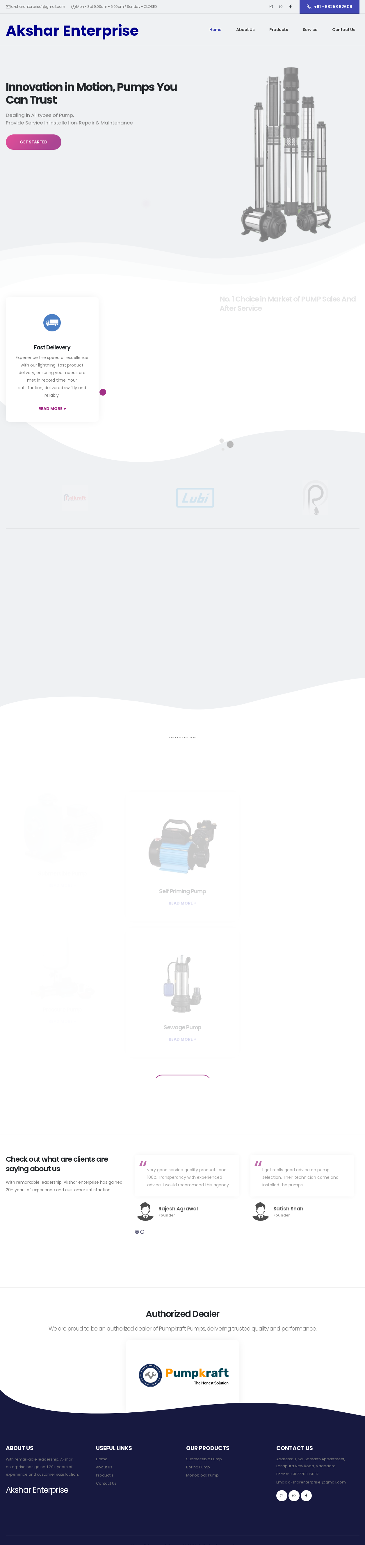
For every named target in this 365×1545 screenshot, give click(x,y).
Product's (104, 1475)
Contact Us (343, 30)
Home (215, 30)
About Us (245, 30)
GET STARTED (33, 150)
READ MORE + (52, 408)
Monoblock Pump (202, 1475)
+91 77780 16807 (304, 1474)
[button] (278, 29)
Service (310, 30)
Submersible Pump (204, 1458)
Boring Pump (198, 1467)
